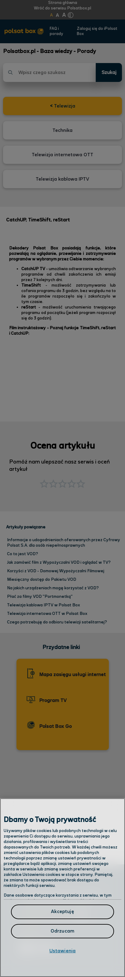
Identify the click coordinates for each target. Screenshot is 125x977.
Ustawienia (62, 951)
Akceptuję (62, 911)
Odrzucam (62, 931)
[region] (62, 887)
